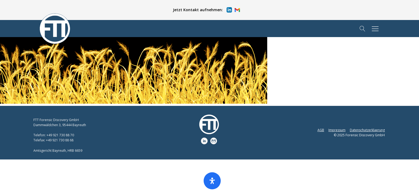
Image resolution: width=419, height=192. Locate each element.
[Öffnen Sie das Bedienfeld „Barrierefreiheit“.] (212, 180)
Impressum (337, 130)
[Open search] (362, 29)
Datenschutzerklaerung (367, 130)
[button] (206, 10)
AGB (320, 130)
